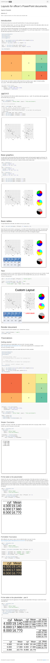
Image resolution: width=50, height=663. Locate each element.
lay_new (7, 40)
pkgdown (44, 659)
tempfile (8, 332)
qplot (7, 106)
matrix (11, 40)
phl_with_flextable (10, 436)
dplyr (7, 354)
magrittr (8, 36)
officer (7, 35)
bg (8, 551)
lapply (3, 609)
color (8, 554)
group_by (5, 416)
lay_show (4, 49)
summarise (5, 418)
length (11, 609)
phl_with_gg (9, 113)
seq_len (7, 609)
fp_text (8, 281)
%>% (13, 100)
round (12, 418)
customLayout (4, 1)
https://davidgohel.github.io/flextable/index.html (11, 345)
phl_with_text (9, 278)
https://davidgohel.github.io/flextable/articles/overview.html (13, 540)
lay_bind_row (10, 46)
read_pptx (8, 100)
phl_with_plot (9, 178)
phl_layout (11, 86)
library (3, 34)
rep (12, 89)
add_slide (5, 101)
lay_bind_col (10, 45)
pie (3, 165)
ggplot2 (7, 37)
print (3, 333)
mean (15, 418)
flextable (8, 353)
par (3, 164)
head (25, 226)
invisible (5, 613)
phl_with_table (9, 226)
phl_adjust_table (11, 494)
